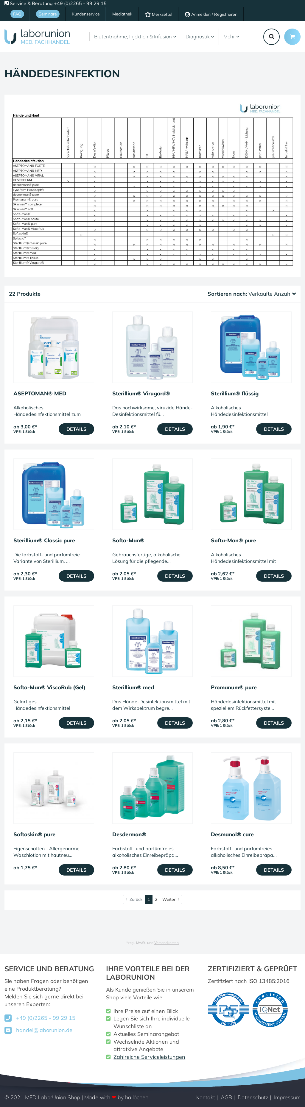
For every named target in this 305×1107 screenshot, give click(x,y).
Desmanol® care (232, 834)
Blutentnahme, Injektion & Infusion (135, 36)
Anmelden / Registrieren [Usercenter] (211, 14)
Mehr (231, 36)
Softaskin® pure (34, 834)
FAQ (17, 14)
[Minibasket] (292, 37)
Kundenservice (86, 14)
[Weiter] (171, 899)
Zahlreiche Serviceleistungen (149, 1056)
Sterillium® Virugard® (141, 393)
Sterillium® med (133, 687)
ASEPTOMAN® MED (39, 393)
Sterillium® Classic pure (44, 540)
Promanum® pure (234, 687)
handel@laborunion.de (44, 1030)
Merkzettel (158, 14)
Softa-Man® (128, 540)
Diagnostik (200, 36)
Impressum (287, 1097)
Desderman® (129, 834)
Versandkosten (166, 942)
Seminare (48, 14)
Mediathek (122, 14)
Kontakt (205, 1097)
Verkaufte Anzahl (272, 293)
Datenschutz (253, 1097)
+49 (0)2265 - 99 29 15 (45, 1017)
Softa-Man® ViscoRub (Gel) (49, 687)
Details (76, 429)
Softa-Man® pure (233, 540)
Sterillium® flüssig (235, 393)
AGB (226, 1097)
